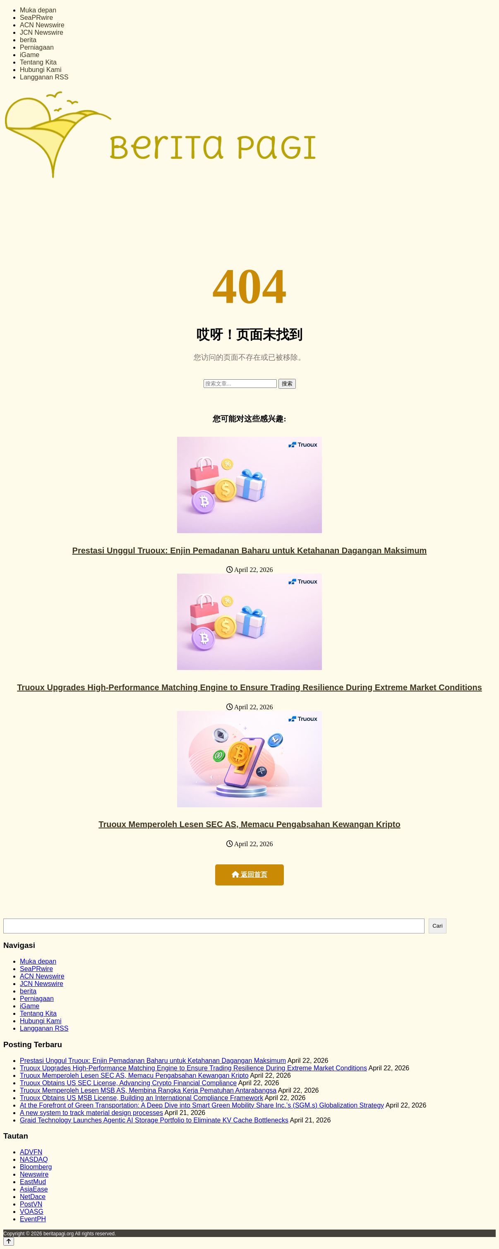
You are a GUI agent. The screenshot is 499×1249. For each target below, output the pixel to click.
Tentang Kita (38, 62)
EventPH (33, 1219)
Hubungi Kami (41, 69)
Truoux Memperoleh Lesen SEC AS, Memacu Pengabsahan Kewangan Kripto (249, 824)
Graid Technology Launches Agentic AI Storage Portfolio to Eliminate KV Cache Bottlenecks (154, 1120)
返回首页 (249, 874)
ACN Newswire (42, 25)
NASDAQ (34, 1159)
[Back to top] (8, 1241)
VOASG (31, 1211)
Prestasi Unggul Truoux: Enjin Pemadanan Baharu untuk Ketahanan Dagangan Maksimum (249, 550)
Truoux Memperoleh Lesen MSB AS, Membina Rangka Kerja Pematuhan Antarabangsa (148, 1090)
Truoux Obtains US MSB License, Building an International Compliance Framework (141, 1097)
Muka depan (38, 10)
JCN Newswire (41, 32)
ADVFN (31, 1152)
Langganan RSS (44, 77)
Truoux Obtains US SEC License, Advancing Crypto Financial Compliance (128, 1082)
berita (28, 39)
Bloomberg (36, 1166)
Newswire (34, 1174)
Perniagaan (37, 47)
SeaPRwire (36, 17)
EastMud (33, 1181)
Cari (437, 926)
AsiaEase (34, 1189)
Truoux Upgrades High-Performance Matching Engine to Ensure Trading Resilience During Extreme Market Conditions (249, 687)
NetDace (33, 1196)
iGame (29, 54)
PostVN (31, 1204)
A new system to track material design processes (91, 1112)
